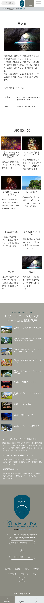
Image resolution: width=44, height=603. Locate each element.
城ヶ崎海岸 (31, 192)
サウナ (36, 569)
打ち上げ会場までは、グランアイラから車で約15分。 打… (11, 165)
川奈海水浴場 (11, 232)
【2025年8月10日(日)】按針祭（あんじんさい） (11, 154)
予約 (22, 579)
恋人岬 (11, 272)
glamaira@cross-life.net (25, 538)
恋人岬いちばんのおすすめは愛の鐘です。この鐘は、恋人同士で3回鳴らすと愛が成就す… (11, 283)
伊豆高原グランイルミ (31, 233)
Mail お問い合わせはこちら (22, 543)
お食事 (18, 569)
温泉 (27, 569)
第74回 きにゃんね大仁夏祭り (11, 193)
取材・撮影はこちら (22, 557)
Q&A (34, 574)
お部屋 (8, 569)
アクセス (24, 574)
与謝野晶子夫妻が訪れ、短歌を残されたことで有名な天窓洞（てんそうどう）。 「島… (32, 283)
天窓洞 (32, 272)
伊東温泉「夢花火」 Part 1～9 (32, 153)
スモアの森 (12, 574)
